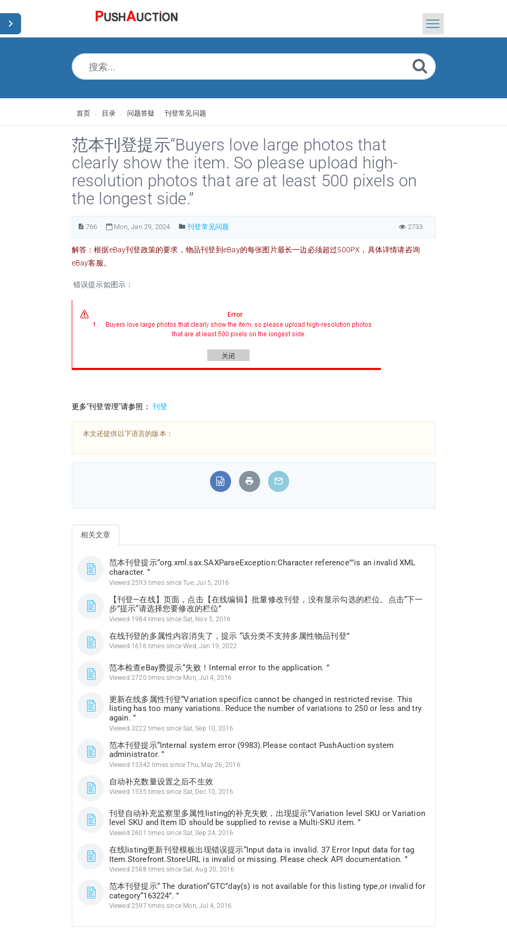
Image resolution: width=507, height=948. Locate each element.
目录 (109, 113)
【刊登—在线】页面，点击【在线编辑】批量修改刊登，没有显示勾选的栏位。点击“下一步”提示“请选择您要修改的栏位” (266, 604)
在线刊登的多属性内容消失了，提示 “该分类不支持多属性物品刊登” (229, 636)
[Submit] (420, 65)
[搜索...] (254, 66)
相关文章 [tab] (96, 534)
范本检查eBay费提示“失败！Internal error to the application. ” (219, 667)
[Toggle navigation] (433, 23)
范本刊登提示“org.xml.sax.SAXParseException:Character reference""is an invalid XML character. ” (262, 567)
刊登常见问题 (185, 113)
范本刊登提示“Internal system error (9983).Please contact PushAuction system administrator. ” (251, 750)
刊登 (159, 406)
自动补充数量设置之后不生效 (161, 781)
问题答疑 (141, 113)
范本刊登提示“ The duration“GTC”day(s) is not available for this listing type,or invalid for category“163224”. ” (267, 890)
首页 (83, 113)
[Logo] (136, 18)
